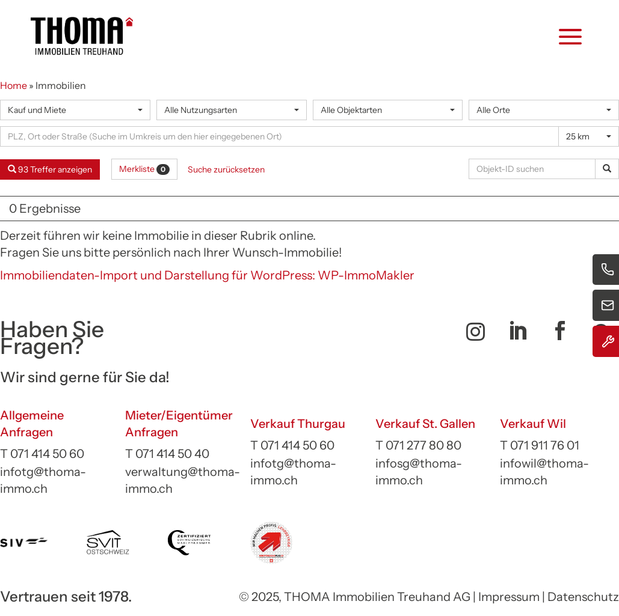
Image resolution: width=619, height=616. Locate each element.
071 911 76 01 (544, 445)
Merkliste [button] (144, 168)
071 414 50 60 (47, 454)
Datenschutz (583, 597)
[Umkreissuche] (279, 136)
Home (13, 85)
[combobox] (75, 110)
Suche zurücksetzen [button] (226, 169)
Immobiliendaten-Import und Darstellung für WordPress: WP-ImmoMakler (207, 275)
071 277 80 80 (423, 445)
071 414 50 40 (172, 454)
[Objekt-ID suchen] (534, 169)
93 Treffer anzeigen (50, 169)
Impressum (509, 597)
